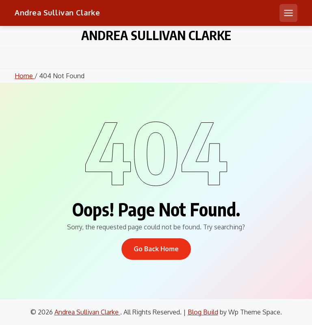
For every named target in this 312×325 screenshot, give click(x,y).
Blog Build (203, 312)
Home (25, 76)
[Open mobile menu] (288, 13)
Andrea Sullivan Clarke (57, 12)
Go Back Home (156, 249)
